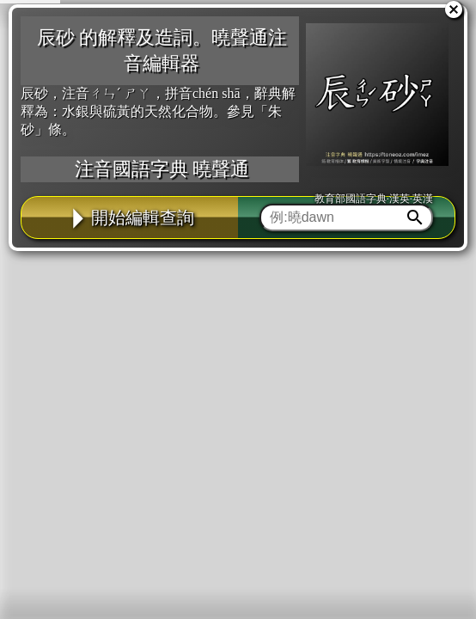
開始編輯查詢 (129, 217)
